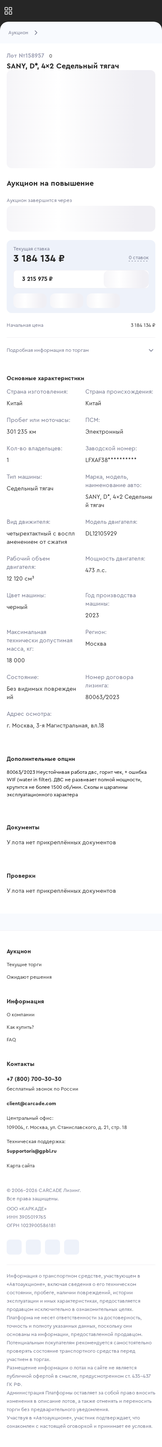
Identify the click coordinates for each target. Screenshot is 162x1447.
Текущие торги (24, 964)
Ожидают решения (29, 977)
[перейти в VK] (14, 1247)
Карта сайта (21, 1165)
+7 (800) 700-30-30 (34, 1079)
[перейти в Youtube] (52, 1247)
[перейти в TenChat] (71, 1247)
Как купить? (20, 1027)
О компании (21, 1014)
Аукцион (18, 32)
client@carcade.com (31, 1103)
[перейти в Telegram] (33, 1247)
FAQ (11, 1039)
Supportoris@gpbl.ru (32, 1151)
